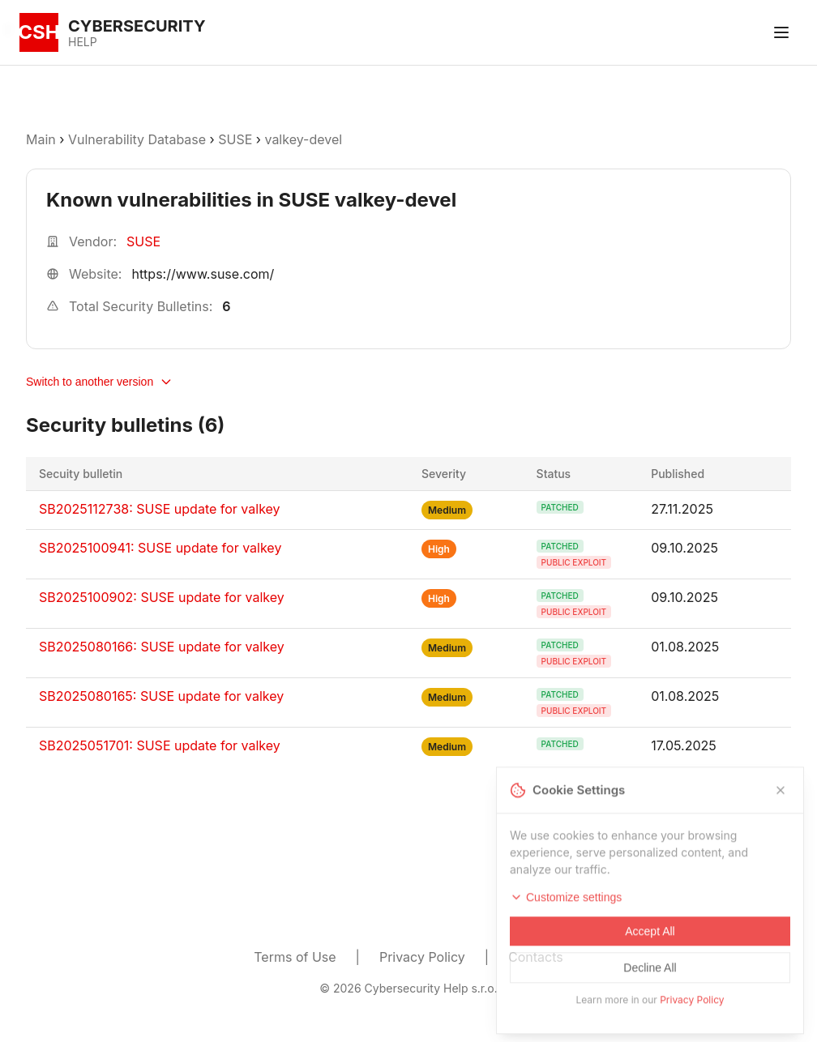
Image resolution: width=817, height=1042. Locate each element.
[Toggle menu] (781, 32)
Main (41, 139)
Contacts (535, 957)
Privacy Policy (422, 957)
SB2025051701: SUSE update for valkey (159, 745)
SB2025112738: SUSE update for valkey (159, 509)
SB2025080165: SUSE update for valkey (161, 696)
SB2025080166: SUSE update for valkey (161, 646)
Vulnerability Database (137, 139)
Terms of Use (295, 957)
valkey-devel (303, 139)
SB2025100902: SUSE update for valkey (161, 597)
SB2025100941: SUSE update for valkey (160, 548)
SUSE (235, 139)
